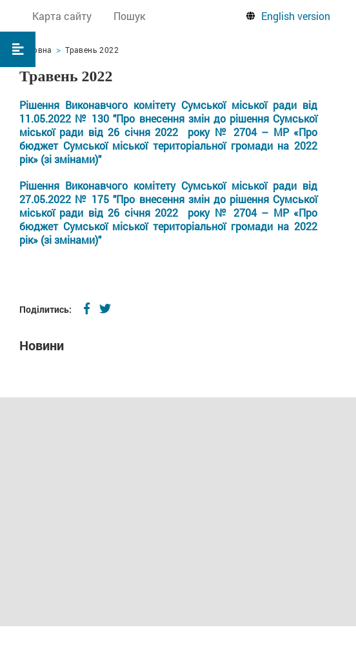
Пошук (129, 16)
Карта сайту (62, 16)
